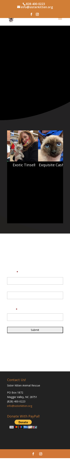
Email (12, 309)
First (9, 287)
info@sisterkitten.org (19, 406)
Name (12, 272)
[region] (35, 156)
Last (9, 301)
